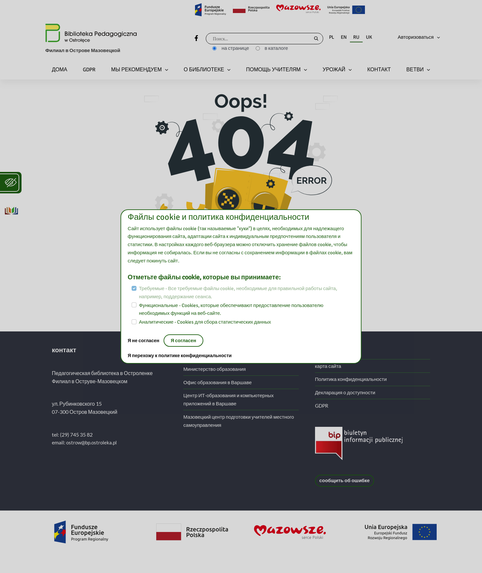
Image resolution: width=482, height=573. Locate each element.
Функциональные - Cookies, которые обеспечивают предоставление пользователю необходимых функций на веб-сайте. (231, 309)
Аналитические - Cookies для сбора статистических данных (205, 322)
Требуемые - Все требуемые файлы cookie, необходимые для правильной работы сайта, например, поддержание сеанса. (238, 293)
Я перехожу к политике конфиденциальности (182, 356)
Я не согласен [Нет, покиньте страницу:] (145, 340)
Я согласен (185, 340)
